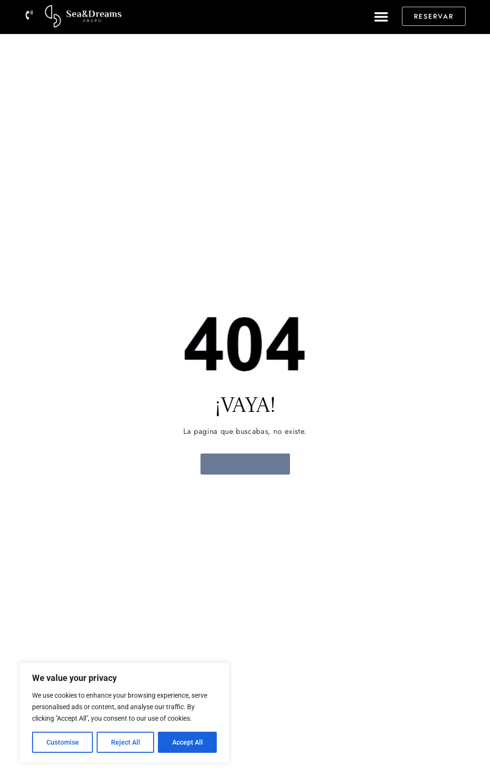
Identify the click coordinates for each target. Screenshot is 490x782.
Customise (62, 742)
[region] (124, 712)
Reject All (125, 742)
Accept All (187, 742)
